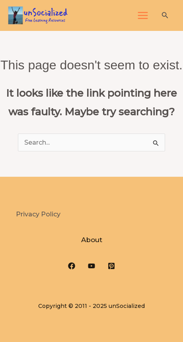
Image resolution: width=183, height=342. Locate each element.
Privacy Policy (38, 214)
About (91, 240)
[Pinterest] (111, 265)
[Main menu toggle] (143, 15)
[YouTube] (91, 265)
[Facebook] (71, 265)
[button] (165, 15)
